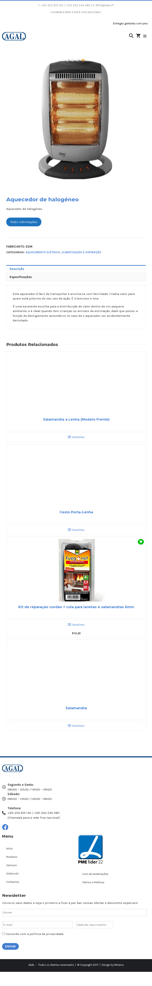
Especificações (21, 277)
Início (9, 848)
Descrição (17, 269)
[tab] (76, 269)
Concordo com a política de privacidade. (35, 934)
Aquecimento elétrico (42, 252)
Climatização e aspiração (81, 252)
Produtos (11, 856)
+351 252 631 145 (52, 5)
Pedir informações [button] (23, 222)
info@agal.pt (105, 5)
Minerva (119, 964)
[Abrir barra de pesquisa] (131, 36)
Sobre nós (12, 873)
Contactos (12, 881)
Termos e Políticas (93, 882)
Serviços (11, 865)
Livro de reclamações (95, 874)
